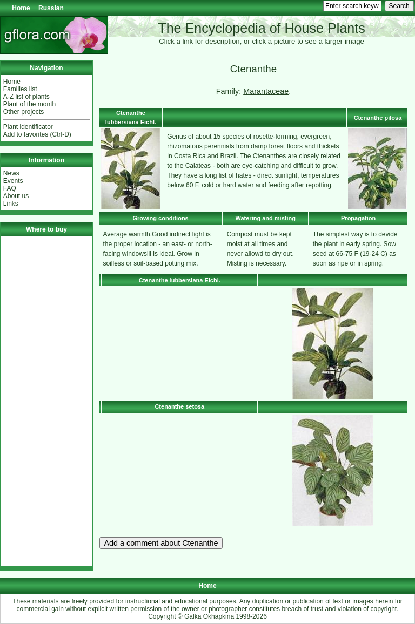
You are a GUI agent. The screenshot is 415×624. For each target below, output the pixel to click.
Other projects (23, 112)
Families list (20, 89)
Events (13, 181)
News (11, 173)
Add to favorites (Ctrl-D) (37, 134)
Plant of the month (29, 104)
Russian (51, 8)
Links (10, 203)
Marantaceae (266, 91)
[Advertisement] (46, 401)
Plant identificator (28, 127)
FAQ (9, 188)
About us (16, 196)
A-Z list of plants (26, 96)
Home (21, 8)
